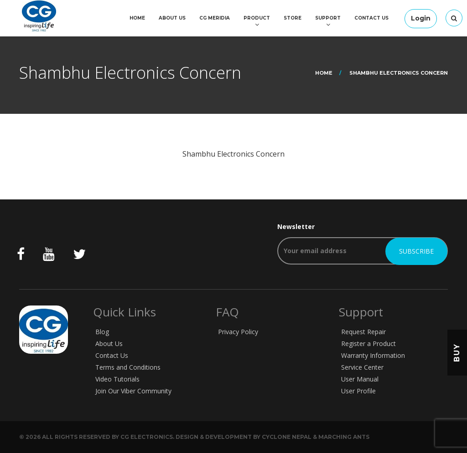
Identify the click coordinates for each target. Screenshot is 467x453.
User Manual (360, 379)
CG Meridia (214, 18)
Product (257, 18)
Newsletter (362, 243)
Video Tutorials (117, 379)
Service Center (362, 367)
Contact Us (371, 18)
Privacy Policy (238, 331)
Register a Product (368, 343)
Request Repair (363, 331)
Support (328, 18)
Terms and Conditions (128, 367)
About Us (172, 18)
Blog (102, 331)
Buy (456, 352)
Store (292, 18)
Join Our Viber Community (133, 391)
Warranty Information (373, 355)
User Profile (358, 391)
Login (421, 18)
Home (137, 18)
